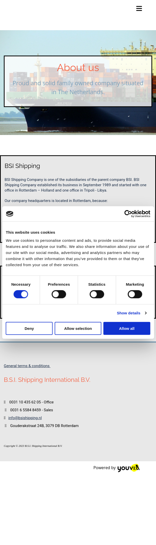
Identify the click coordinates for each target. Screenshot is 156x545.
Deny (29, 328)
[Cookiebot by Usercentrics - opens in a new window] (128, 214)
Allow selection (78, 328)
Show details (129, 313)
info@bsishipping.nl (25, 418)
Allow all (126, 328)
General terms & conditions (27, 366)
